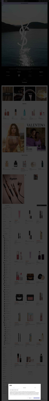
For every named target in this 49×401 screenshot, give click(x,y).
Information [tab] (24, 387)
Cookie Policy (35, 395)
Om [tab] (35, 387)
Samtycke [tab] (14, 387)
